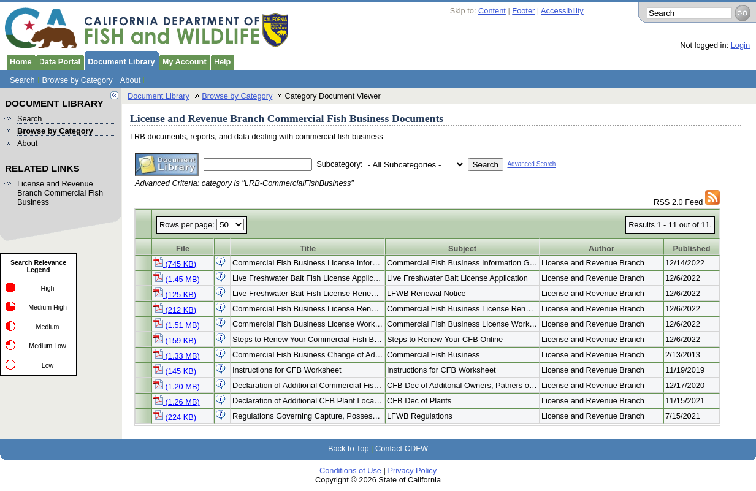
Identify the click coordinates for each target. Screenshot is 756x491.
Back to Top (348, 448)
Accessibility (562, 10)
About (130, 80)
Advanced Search (531, 164)
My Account (183, 60)
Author (601, 248)
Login (740, 45)
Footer (523, 10)
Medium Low (47, 345)
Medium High (47, 307)
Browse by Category (77, 80)
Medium (47, 326)
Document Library (119, 60)
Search (22, 80)
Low (48, 365)
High (48, 288)
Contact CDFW (401, 448)
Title (308, 248)
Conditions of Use (350, 470)
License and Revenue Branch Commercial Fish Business (60, 193)
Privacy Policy (412, 470)
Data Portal (58, 60)
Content (492, 10)
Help (220, 60)
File (182, 248)
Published (691, 248)
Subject (462, 248)
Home (19, 60)
